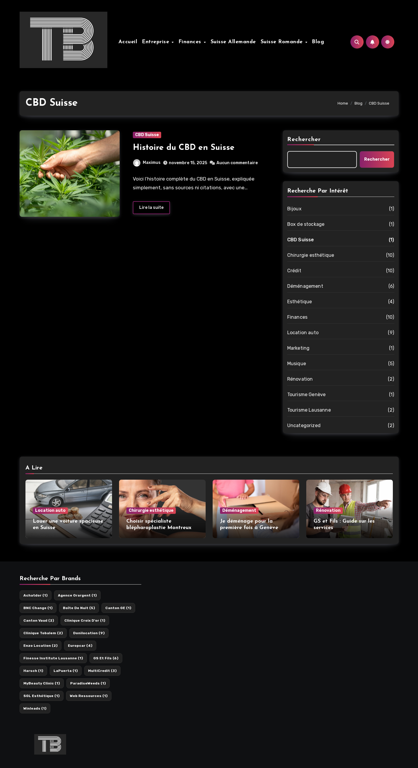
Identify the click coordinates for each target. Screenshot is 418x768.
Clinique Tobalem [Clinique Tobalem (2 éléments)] (43, 633)
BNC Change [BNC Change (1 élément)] (38, 608)
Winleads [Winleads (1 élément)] (35, 708)
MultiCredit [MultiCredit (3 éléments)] (102, 671)
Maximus (147, 162)
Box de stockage (306, 224)
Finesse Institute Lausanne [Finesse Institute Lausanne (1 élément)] (53, 658)
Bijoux (294, 208)
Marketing (298, 348)
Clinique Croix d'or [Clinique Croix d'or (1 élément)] (84, 620)
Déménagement (305, 286)
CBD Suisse (147, 134)
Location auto (303, 332)
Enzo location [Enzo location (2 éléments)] (40, 646)
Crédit (294, 270)
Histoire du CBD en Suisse (184, 148)
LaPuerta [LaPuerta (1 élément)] (66, 671)
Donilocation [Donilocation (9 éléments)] (89, 633)
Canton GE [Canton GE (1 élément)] (118, 608)
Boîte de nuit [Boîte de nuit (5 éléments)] (79, 608)
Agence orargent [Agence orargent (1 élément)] (77, 595)
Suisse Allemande (233, 42)
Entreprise (156, 42)
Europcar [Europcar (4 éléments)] (80, 646)
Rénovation (300, 379)
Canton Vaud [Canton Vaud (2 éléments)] (38, 620)
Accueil (127, 42)
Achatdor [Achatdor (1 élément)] (35, 595)
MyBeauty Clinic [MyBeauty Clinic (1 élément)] (41, 683)
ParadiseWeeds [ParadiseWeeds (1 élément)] (88, 683)
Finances (190, 42)
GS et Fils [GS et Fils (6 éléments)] (105, 658)
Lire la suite (151, 207)
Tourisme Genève (306, 394)
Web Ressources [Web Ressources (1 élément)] (89, 696)
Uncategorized (304, 425)
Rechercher (304, 140)
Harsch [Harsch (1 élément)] (33, 671)
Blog (318, 42)
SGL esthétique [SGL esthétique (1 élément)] (41, 696)
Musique (296, 363)
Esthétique (299, 301)
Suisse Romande (283, 42)
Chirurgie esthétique (310, 255)
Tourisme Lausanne (309, 410)
